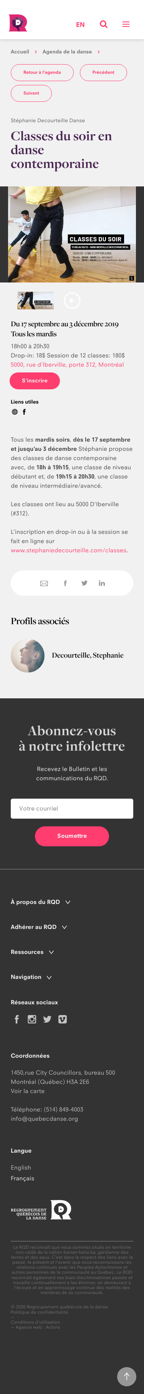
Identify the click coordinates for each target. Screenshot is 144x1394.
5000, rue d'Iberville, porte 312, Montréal (67, 364)
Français (22, 1178)
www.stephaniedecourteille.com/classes (68, 550)
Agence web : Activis (38, 1327)
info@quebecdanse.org (44, 1118)
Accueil (20, 52)
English (21, 1167)
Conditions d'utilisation (35, 1322)
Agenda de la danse (67, 52)
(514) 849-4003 (63, 1109)
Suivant (31, 93)
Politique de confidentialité (39, 1312)
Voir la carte (28, 1091)
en (80, 25)
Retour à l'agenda (42, 72)
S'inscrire (35, 380)
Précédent (103, 72)
